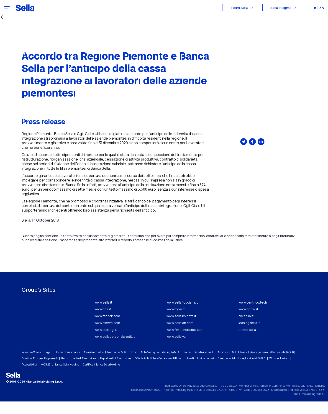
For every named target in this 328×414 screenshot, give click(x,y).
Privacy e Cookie (31, 365)
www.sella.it (103, 315)
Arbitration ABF (204, 365)
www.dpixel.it (248, 321)
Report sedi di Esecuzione (115, 371)
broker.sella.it (248, 342)
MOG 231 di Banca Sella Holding (60, 377)
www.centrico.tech (252, 315)
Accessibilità (29, 377)
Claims (187, 365)
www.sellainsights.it (181, 328)
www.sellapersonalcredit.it (115, 349)
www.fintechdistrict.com (185, 342)
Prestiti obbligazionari (200, 371)
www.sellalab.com (180, 335)
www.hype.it (176, 321)
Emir (134, 365)
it (316, 7)
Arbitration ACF (227, 365)
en (322, 7)
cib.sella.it (246, 328)
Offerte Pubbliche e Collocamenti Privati (159, 371)
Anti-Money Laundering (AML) (160, 365)
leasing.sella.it (249, 335)
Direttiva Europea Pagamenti (40, 371)
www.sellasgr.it (106, 342)
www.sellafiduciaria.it (182, 315)
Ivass (243, 365)
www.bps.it (103, 321)
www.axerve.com (107, 335)
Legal (48, 365)
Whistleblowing (278, 371)
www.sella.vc (176, 349)
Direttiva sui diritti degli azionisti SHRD (242, 371)
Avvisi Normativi (94, 365)
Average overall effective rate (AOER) (272, 365)
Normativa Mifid (117, 365)
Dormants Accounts (67, 365)
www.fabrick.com (107, 328)
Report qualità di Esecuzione (78, 371)
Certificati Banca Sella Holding (101, 377)
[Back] (2, 17)
